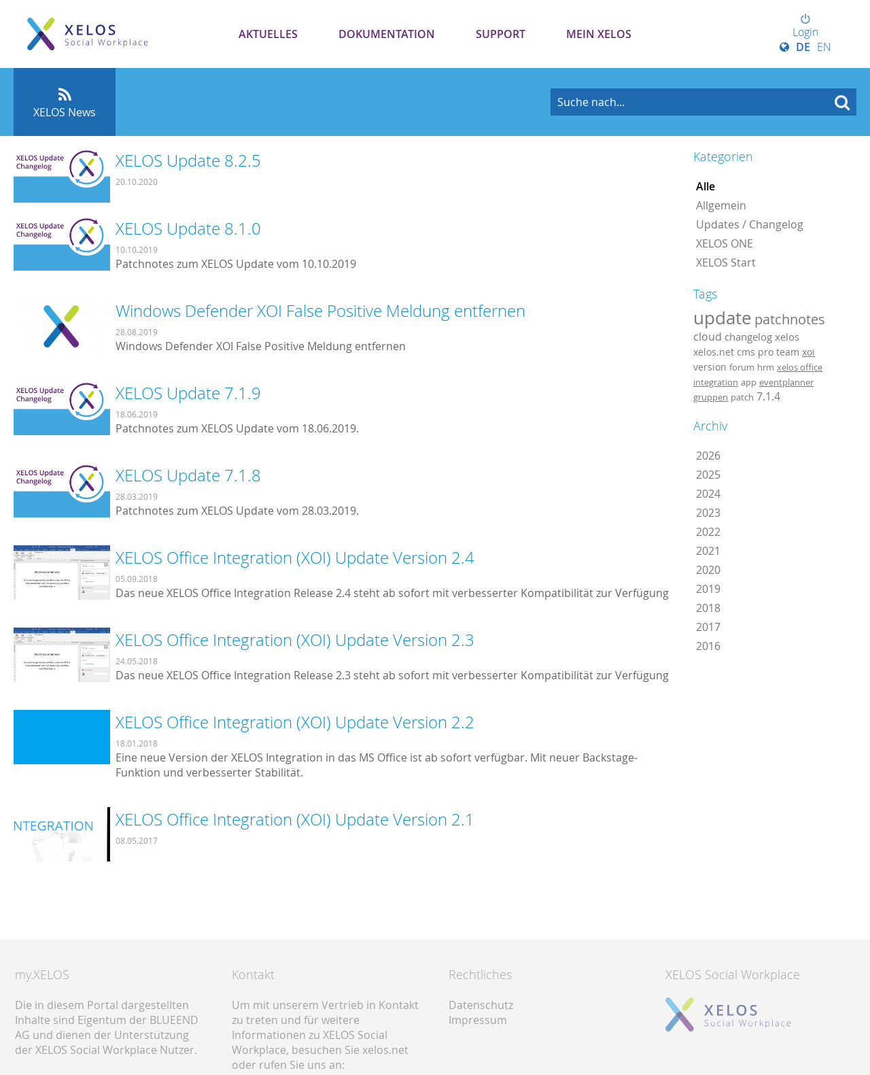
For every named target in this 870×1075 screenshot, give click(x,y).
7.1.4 (768, 396)
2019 (708, 588)
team (787, 351)
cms (746, 351)
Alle (705, 186)
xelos (787, 336)
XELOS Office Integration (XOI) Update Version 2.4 (295, 557)
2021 (708, 550)
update (722, 317)
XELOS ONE (724, 243)
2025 (708, 474)
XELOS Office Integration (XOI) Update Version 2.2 (295, 722)
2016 (708, 645)
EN (824, 46)
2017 (708, 626)
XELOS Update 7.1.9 (188, 393)
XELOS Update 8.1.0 (188, 228)
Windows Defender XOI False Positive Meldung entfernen (320, 311)
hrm (765, 367)
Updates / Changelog (749, 224)
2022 (708, 531)
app (748, 382)
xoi (808, 351)
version (710, 367)
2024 (708, 493)
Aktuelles (268, 34)
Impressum (478, 1019)
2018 (708, 607)
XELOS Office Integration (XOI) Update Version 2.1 (295, 819)
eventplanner (786, 382)
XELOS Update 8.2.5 (188, 160)
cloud (707, 336)
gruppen (710, 397)
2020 (708, 569)
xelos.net (713, 351)
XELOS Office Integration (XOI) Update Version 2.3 (295, 640)
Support (500, 34)
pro (765, 351)
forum (741, 367)
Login (805, 26)
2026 (708, 455)
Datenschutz (481, 1004)
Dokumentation (386, 34)
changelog (748, 336)
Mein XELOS (598, 34)
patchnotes (789, 319)
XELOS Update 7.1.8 (188, 475)
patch (742, 397)
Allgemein (721, 205)
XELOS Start (726, 262)
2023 (708, 512)
